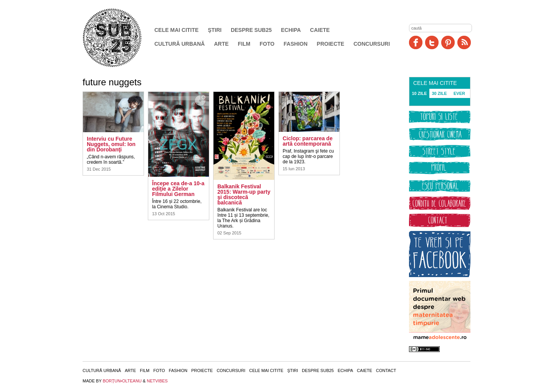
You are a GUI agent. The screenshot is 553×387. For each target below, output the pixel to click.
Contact (386, 370)
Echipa (291, 30)
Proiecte (330, 44)
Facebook (415, 42)
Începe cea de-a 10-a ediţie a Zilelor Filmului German (178, 188)
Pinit (448, 42)
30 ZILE (439, 93)
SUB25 (121, 37)
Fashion (296, 44)
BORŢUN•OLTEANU (122, 381)
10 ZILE (419, 93)
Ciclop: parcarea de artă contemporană (308, 141)
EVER (459, 93)
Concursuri (371, 44)
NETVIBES (157, 381)
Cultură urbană (179, 44)
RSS (464, 42)
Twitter (432, 42)
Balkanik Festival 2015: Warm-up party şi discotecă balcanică (243, 194)
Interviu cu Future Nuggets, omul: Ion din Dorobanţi (111, 144)
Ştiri (215, 30)
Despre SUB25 (251, 30)
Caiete (319, 30)
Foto (267, 44)
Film (244, 44)
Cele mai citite (176, 30)
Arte (221, 44)
